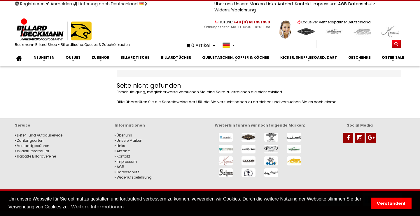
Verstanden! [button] (391, 203)
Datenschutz (361, 4)
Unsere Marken (249, 4)
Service (22, 125)
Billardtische (134, 57)
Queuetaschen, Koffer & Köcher (235, 57)
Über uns (223, 4)
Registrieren (30, 4)
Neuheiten (44, 57)
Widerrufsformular (32, 150)
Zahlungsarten (29, 140)
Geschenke (359, 57)
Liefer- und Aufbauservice (38, 135)
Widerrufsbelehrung (235, 10)
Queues (73, 57)
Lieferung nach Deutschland (110, 4)
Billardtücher (176, 57)
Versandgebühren (32, 145)
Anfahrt (285, 4)
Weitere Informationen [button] (97, 206)
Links (271, 4)
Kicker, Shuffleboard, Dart (308, 57)
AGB (342, 4)
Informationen (130, 125)
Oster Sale (393, 57)
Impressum (325, 4)
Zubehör (100, 57)
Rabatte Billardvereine (35, 156)
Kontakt (303, 4)
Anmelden (59, 4)
